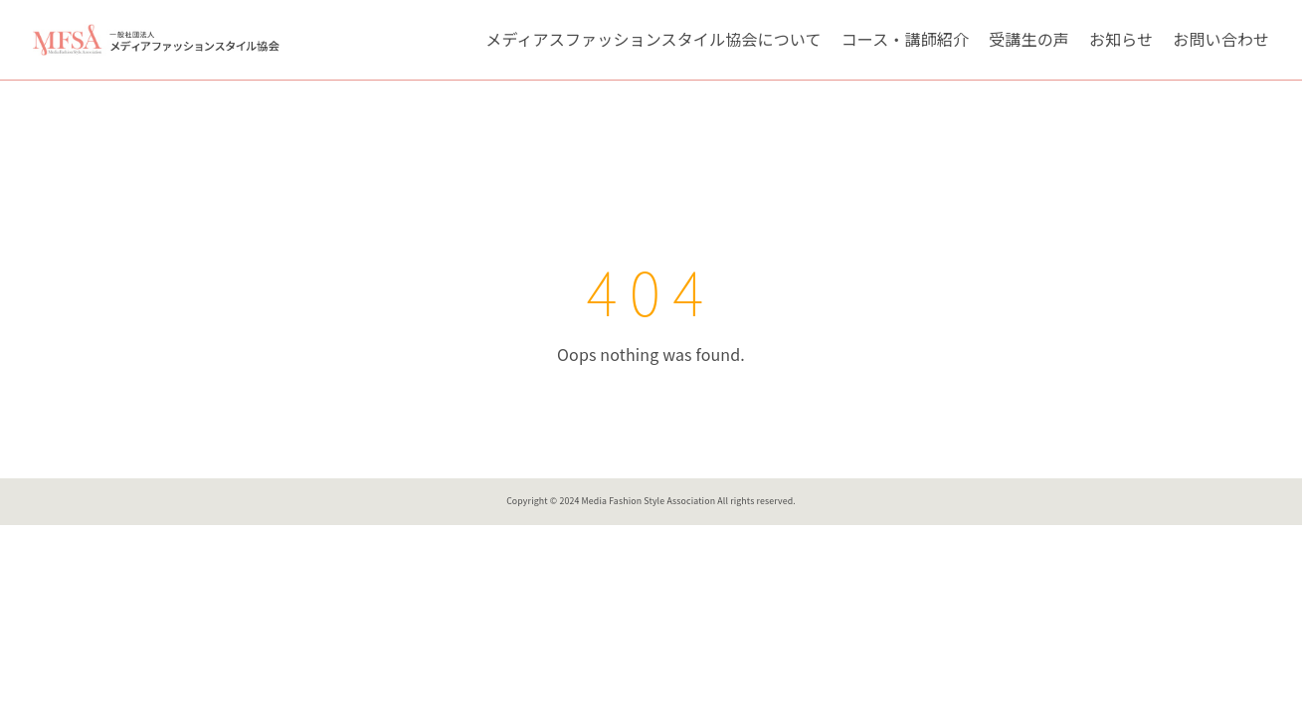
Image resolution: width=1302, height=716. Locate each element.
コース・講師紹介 (905, 39)
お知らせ (1121, 39)
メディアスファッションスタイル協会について (653, 39)
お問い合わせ (1221, 39)
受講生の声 (1029, 39)
